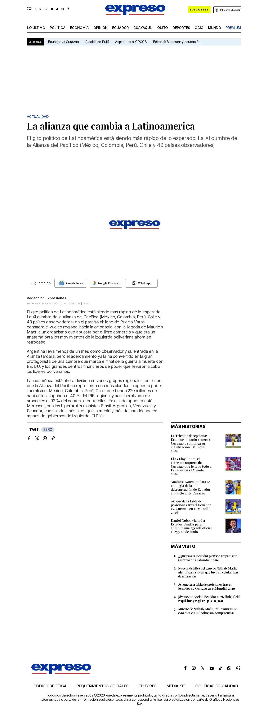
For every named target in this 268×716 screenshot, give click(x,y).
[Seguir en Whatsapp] (141, 283)
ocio (199, 28)
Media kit (176, 686)
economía (79, 28)
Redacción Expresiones (46, 298)
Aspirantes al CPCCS (131, 42)
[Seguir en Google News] (70, 283)
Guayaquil (143, 28)
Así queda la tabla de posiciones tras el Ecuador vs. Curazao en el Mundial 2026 (191, 507)
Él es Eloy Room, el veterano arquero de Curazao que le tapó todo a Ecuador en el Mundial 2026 (191, 466)
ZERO (47, 429)
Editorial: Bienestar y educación (176, 42)
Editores (148, 686)
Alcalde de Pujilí (97, 42)
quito (162, 28)
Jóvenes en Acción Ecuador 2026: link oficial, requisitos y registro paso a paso (209, 598)
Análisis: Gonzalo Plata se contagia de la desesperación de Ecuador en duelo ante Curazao (190, 487)
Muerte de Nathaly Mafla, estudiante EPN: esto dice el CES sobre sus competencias (207, 611)
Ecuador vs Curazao (63, 42)
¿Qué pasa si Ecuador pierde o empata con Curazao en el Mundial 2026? (207, 558)
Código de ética (50, 686)
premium (233, 28)
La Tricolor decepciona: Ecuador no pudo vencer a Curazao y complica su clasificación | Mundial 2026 (191, 443)
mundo (214, 28)
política (58, 28)
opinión (100, 28)
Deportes (181, 28)
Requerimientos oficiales (103, 686)
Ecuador (120, 28)
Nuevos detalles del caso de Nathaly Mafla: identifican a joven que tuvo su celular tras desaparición (208, 572)
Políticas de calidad (216, 686)
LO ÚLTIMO (36, 28)
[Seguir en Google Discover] (106, 283)
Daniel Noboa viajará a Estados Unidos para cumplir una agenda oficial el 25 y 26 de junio (191, 526)
